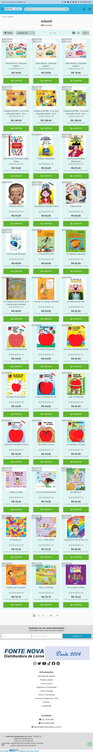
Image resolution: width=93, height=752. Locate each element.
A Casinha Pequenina (46, 349)
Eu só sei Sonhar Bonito (46, 492)
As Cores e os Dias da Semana (75, 349)
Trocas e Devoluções (46, 695)
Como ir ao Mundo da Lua (46, 397)
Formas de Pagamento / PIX (46, 698)
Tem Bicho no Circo (46, 445)
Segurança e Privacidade (46, 687)
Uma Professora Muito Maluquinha (76, 160)
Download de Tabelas (46, 676)
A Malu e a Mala (16, 492)
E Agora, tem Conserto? (16, 587)
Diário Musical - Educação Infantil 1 (16, 64)
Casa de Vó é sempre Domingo (46, 302)
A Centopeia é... (16, 540)
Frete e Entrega (46, 691)
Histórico (46, 702)
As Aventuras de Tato (75, 302)
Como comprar (46, 684)
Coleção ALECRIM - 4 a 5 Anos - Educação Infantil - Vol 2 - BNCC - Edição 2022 (46, 112)
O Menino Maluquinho (46, 159)
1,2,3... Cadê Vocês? (46, 540)
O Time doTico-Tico (46, 254)
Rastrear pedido (46, 680)
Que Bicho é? (75, 492)
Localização (46, 706)
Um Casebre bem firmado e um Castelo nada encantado (16, 303)
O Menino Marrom (16, 206)
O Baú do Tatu (76, 206)
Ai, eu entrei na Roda (75, 587)
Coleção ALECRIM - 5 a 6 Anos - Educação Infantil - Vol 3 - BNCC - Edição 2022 (16, 112)
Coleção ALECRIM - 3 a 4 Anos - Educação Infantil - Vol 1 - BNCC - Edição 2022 (75, 112)
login (13, 2)
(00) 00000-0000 (84, 2)
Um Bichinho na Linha (76, 445)
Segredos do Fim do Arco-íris (76, 540)
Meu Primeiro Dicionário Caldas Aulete (16, 160)
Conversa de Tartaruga (16, 254)
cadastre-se (21, 2)
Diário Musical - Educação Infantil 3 (75, 64)
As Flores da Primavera (16, 397)
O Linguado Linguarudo (76, 254)
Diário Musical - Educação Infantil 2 (46, 64)
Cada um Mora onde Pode (16, 349)
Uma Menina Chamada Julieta (46, 206)
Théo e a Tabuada (46, 587)
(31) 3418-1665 (46, 719)
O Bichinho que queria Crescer (16, 445)
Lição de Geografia (76, 397)
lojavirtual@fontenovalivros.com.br (46, 727)
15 (51, 615)
